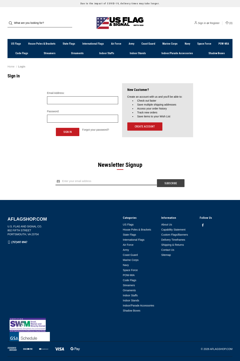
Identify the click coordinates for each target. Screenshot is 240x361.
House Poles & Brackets (42, 36)
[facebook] (202, 214)
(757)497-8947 (19, 231)
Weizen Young (225, 351)
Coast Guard (148, 36)
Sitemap (166, 244)
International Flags (93, 36)
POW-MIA (223, 36)
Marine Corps (170, 36)
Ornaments (77, 45)
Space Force (204, 36)
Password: (53, 103)
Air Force (116, 36)
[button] (120, 314)
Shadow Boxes (216, 45)
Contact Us (167, 239)
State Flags (69, 36)
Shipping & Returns (172, 234)
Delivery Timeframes (173, 229)
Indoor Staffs (106, 45)
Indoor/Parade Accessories (177, 45)
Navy (187, 36)
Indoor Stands (138, 45)
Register (215, 19)
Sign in (202, 19)
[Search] (12, 19)
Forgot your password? (95, 122)
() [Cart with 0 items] (229, 19)
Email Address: (55, 85)
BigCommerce (27, 351)
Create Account (145, 119)
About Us (166, 213)
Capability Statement (173, 218)
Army (131, 36)
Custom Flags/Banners (174, 223)
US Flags (16, 36)
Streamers (50, 45)
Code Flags (21, 45)
